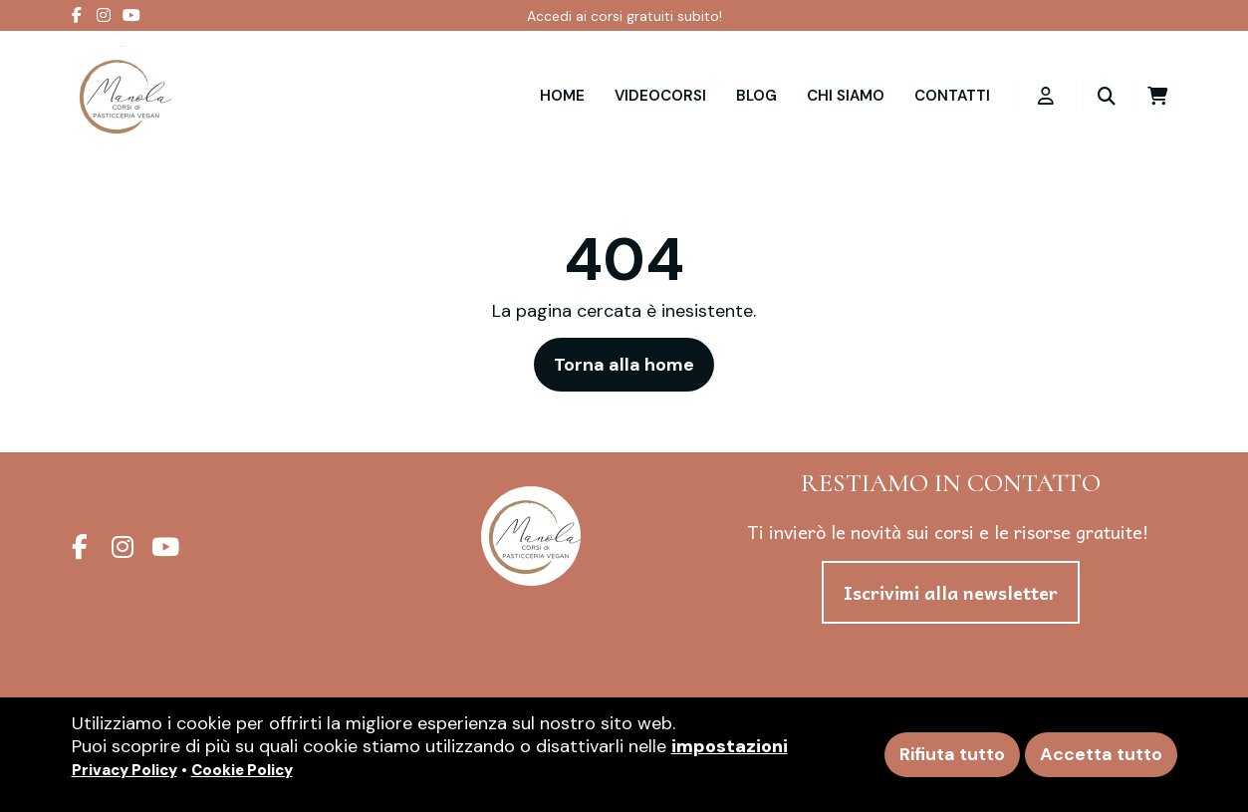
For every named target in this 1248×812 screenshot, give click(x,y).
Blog (756, 96)
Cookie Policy (242, 770)
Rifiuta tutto (952, 754)
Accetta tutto (1101, 754)
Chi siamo (845, 96)
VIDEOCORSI (660, 96)
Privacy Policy (124, 770)
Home (562, 96)
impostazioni (729, 746)
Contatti (952, 96)
